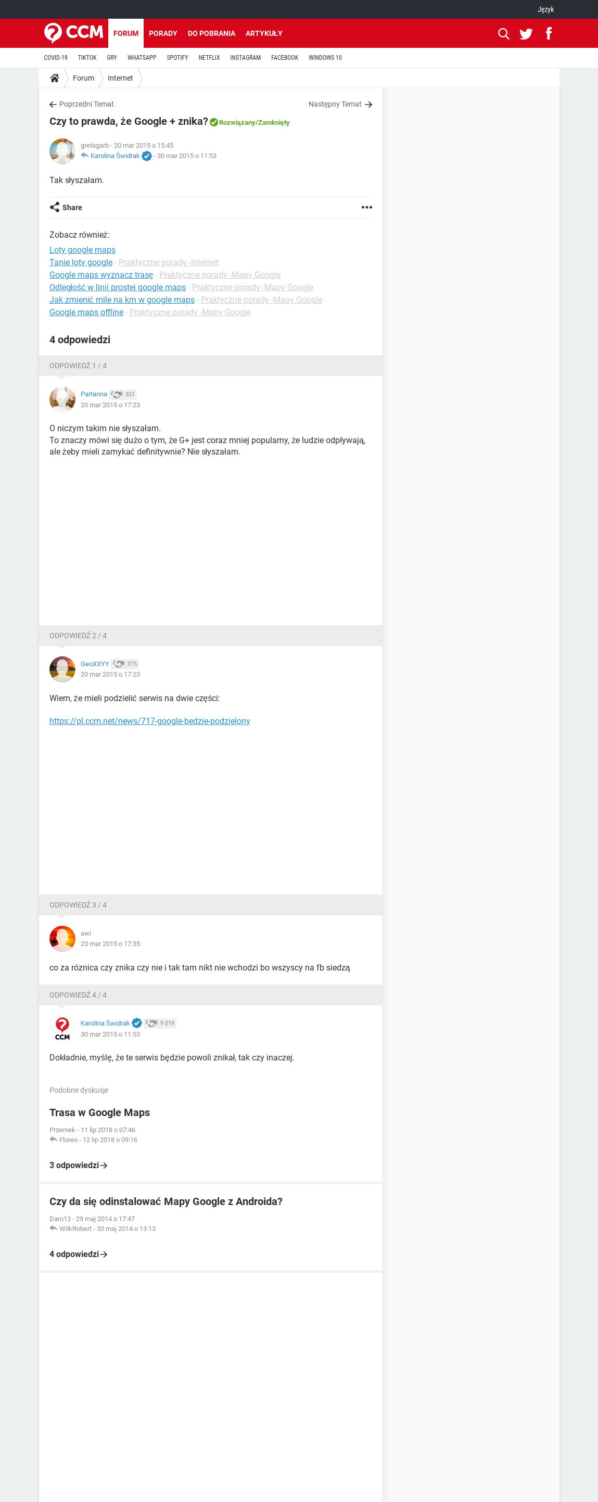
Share (72, 207)
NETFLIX (209, 57)
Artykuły (264, 33)
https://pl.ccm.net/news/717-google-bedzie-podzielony (149, 721)
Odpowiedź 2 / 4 (78, 635)
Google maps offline (86, 312)
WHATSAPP (142, 57)
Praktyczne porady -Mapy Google (220, 275)
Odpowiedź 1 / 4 (78, 365)
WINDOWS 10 (325, 57)
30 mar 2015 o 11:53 (187, 156)
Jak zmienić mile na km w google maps (122, 300)
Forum (125, 33)
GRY (112, 57)
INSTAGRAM (246, 57)
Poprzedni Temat (86, 104)
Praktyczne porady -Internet (169, 262)
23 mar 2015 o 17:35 (110, 944)
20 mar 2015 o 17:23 (110, 405)
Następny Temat (335, 104)
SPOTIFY (177, 57)
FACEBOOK (284, 57)
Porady (163, 33)
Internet (120, 78)
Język (546, 9)
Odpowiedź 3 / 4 (78, 905)
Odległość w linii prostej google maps (117, 287)
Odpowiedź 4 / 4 (78, 995)
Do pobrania (211, 33)
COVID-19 (56, 57)
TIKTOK (87, 57)
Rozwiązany (237, 122)
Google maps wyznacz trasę (101, 275)
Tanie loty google (80, 262)
